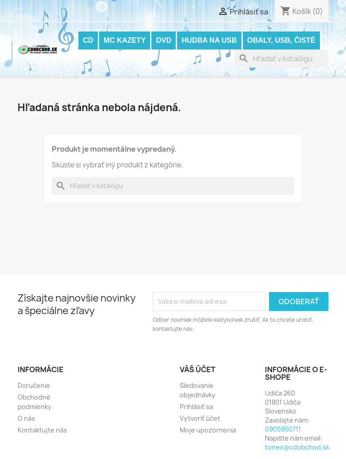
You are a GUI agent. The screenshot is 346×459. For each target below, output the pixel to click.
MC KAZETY (125, 40)
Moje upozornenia (208, 430)
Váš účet (197, 369)
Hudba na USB (209, 40)
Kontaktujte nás (42, 430)
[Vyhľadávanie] (281, 59)
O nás (26, 418)
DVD (163, 40)
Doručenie (34, 385)
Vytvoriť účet (200, 418)
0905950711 (283, 429)
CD (88, 40)
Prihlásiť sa (196, 406)
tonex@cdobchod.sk (297, 447)
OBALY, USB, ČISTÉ (281, 40)
